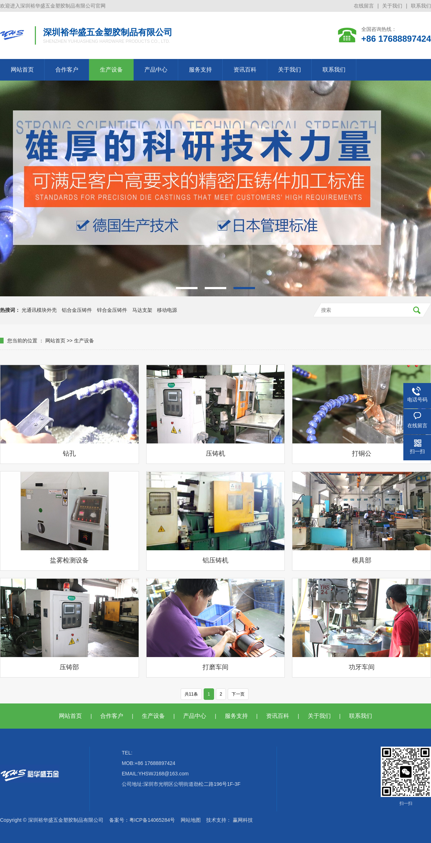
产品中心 (155, 70)
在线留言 (364, 6)
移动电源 (167, 310)
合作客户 (66, 70)
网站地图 (191, 820)
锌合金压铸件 (112, 310)
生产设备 (111, 70)
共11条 (191, 694)
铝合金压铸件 (77, 310)
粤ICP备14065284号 (152, 820)
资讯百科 (244, 70)
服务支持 (200, 70)
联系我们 (421, 6)
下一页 (238, 694)
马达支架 (142, 310)
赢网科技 (243, 820)
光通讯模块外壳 (39, 310)
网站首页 (22, 70)
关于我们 (392, 6)
